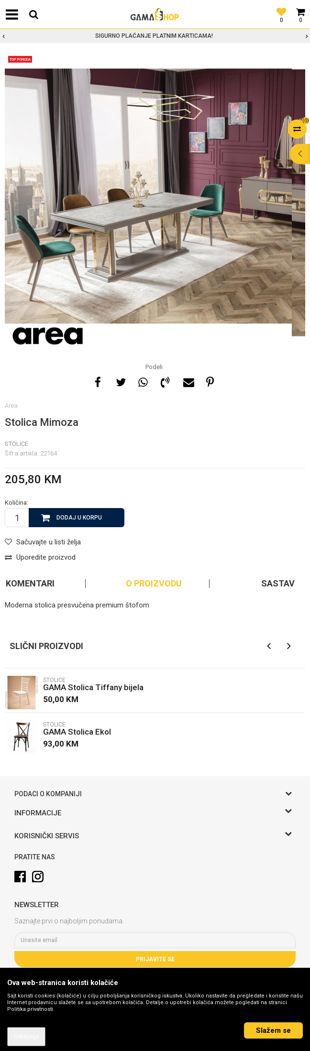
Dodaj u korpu (79, 517)
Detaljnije (26, 1036)
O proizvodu (154, 583)
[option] (155, 36)
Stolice (16, 443)
